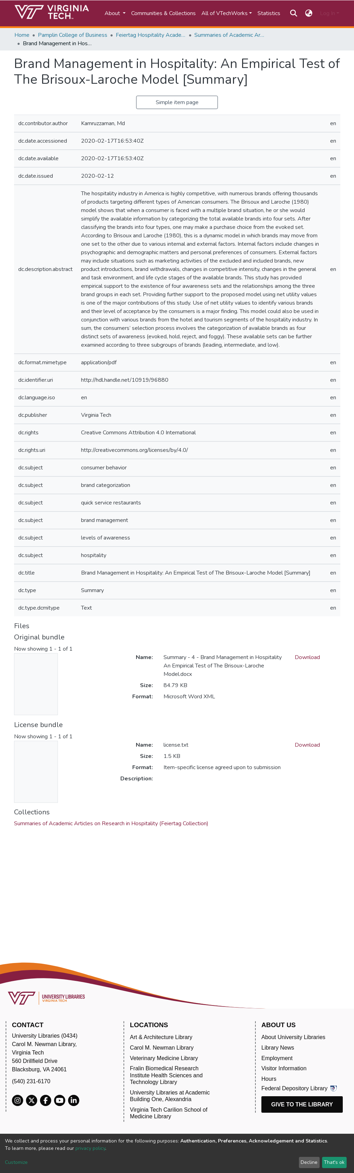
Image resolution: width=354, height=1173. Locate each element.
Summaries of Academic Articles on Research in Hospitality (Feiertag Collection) (229, 35)
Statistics (269, 13)
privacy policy (90, 1148)
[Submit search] (293, 13)
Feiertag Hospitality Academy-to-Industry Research (151, 35)
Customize (16, 1162)
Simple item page (177, 102)
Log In (327, 13)
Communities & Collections (163, 13)
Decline (309, 1162)
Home (21, 35)
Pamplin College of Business (72, 35)
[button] (308, 13)
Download (307, 657)
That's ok (334, 1162)
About (113, 13)
